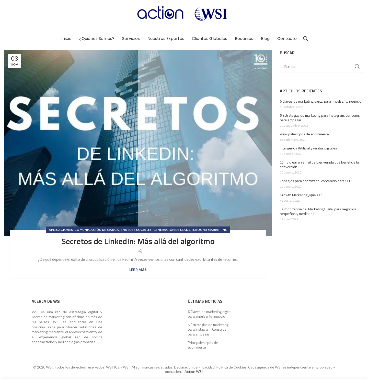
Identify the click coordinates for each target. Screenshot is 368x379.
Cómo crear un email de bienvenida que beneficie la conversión (319, 164)
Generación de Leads (171, 230)
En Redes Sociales (136, 230)
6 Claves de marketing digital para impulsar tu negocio (320, 101)
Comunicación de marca (96, 230)
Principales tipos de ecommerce (304, 134)
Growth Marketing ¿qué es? (301, 195)
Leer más (138, 270)
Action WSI (194, 371)
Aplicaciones (61, 230)
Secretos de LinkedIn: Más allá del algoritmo (138, 241)
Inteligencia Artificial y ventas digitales (308, 148)
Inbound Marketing (209, 230)
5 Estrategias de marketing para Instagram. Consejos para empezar (320, 117)
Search (357, 66)
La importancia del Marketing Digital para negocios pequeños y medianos (318, 211)
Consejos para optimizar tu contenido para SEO (316, 181)
